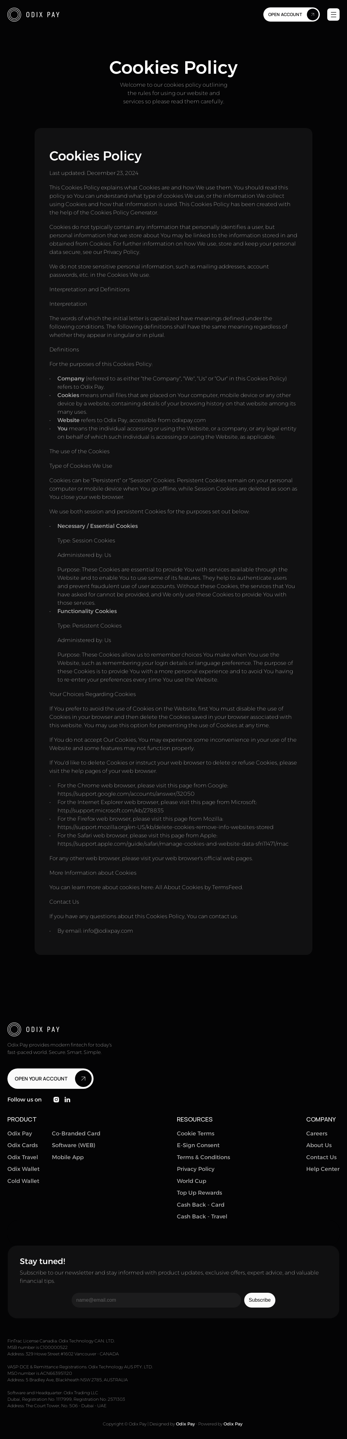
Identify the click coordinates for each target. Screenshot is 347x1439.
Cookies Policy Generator (123, 212)
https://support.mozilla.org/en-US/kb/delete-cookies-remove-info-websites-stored (165, 826)
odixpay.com (189, 420)
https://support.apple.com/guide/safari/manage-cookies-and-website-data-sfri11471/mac (173, 843)
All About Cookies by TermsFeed (198, 887)
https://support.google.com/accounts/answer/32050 (125, 793)
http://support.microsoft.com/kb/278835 (110, 810)
